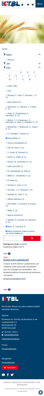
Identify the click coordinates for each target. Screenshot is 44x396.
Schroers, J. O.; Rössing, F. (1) (19, 190)
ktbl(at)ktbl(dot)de (11, 335)
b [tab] (27, 72)
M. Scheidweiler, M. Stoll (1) (18, 171)
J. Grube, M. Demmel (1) (17, 152)
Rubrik (9, 54)
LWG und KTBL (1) (14, 166)
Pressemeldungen (9, 349)
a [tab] (20, 72)
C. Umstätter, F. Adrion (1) (17, 134)
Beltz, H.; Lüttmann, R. (16, 227)
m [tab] (9, 79)
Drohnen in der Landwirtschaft (16, 259)
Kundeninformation (28, 382)
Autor (8, 67)
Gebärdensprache (12, 5)
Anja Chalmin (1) (13, 102)
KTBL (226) (11, 86)
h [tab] (16, 76)
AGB (38, 382)
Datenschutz (16, 382)
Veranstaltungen (8, 363)
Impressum (7, 382)
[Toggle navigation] (39, 3)
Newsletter (10, 367)
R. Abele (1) (11, 180)
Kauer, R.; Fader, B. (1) (16, 157)
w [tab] (29, 79)
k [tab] (28, 76)
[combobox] (13, 238)
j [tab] (22, 76)
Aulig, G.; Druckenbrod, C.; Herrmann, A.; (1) (17, 115)
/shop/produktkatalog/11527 (14, 279)
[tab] (9, 72)
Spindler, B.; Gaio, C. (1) (16, 194)
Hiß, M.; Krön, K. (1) (15, 148)
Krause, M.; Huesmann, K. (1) (19, 162)
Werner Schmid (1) (14, 215)
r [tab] (16, 79)
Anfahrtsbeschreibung (10, 339)
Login (22, 5)
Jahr (8, 63)
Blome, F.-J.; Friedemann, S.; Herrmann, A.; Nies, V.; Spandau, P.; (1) (22, 121)
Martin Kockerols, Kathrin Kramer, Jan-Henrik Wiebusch (20, 232)
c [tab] (34, 72)
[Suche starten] (32, 238)
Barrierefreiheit (22, 384)
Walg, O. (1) (11, 210)
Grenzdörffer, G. (13, 138)
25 (23, 244)
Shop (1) (10, 60)
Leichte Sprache (17, 5)
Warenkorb (32, 5)
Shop (28, 5)
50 (26, 244)
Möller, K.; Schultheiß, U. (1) (18, 176)
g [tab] (9, 76)
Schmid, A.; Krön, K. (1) (16, 185)
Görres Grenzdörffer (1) (16, 143)
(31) (8, 91)
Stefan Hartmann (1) (15, 199)
